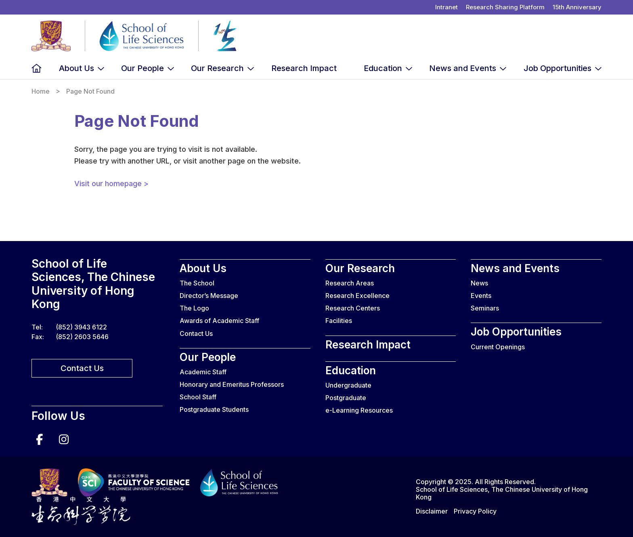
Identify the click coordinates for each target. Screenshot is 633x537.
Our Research (217, 68)
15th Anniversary (577, 7)
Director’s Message (209, 296)
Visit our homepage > (111, 183)
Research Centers (352, 308)
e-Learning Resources (359, 410)
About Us (76, 68)
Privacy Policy (475, 511)
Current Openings (498, 347)
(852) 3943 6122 (81, 327)
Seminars (485, 308)
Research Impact (304, 68)
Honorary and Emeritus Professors (232, 384)
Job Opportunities (557, 68)
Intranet (446, 7)
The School (197, 283)
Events (481, 296)
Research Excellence (357, 296)
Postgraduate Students (214, 409)
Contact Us (82, 368)
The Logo (194, 308)
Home (36, 68)
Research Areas (349, 283)
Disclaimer (432, 511)
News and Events (462, 68)
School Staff (198, 397)
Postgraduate (345, 398)
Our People (142, 68)
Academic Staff (203, 372)
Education (383, 68)
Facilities (338, 321)
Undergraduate (348, 385)
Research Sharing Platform (505, 7)
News (479, 283)
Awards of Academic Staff (219, 321)
